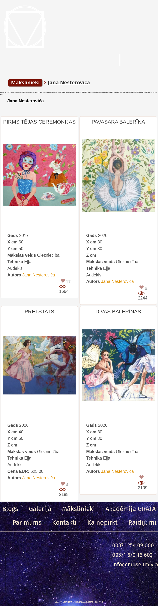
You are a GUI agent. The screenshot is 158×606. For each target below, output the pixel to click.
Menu (20, 60)
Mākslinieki (78, 509)
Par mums (27, 522)
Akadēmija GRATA (130, 509)
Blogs (10, 509)
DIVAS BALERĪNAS (118, 311)
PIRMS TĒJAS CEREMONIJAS (39, 122)
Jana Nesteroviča (25, 100)
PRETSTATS (39, 311)
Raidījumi (142, 522)
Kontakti (64, 522)
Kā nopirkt (102, 522)
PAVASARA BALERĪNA (118, 122)
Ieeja (141, 60)
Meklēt (94, 60)
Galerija (40, 509)
